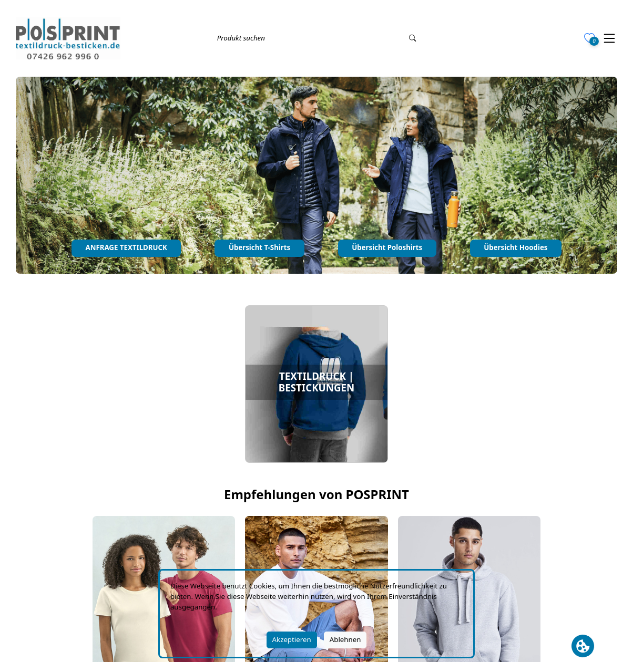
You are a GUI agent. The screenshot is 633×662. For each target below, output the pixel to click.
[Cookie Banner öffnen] (583, 646)
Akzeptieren (291, 639)
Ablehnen (345, 639)
